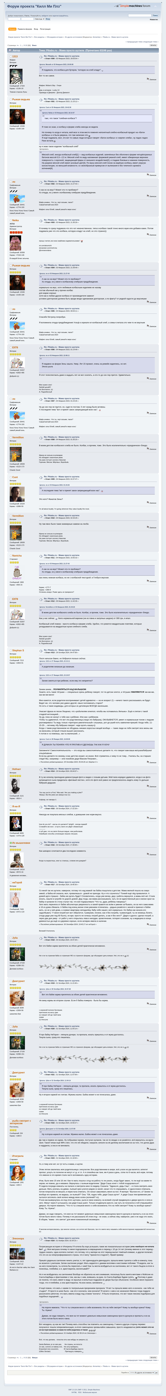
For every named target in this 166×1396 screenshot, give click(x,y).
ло (13, 182)
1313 (15, 56)
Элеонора (18, 1238)
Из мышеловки (21, 843)
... (23, 45)
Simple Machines (94, 1390)
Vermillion (18, 437)
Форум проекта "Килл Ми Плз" (34, 6)
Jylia (15, 938)
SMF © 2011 (82, 1390)
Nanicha (17, 555)
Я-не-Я (16, 806)
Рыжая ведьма (21, 99)
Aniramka (96, 37)
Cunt (15, 477)
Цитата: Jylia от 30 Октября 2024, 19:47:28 (55, 989)
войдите (45, 16)
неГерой (17, 882)
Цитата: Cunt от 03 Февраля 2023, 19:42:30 (55, 107)
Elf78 (15, 347)
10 (26, 45)
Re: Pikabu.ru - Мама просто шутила (61, 56)
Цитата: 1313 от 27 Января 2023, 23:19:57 (54, 675)
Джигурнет (18, 981)
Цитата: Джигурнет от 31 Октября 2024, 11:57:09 (57, 1129)
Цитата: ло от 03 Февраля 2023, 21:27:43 (54, 273)
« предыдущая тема (134, 42)
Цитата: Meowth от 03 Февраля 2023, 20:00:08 (56, 64)
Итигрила (17, 1156)
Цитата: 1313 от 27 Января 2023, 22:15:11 (54, 661)
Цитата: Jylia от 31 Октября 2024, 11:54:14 (55, 1080)
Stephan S (18, 650)
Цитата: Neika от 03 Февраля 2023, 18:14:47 (58, 113)
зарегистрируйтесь (60, 16)
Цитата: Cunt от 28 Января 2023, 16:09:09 (54, 739)
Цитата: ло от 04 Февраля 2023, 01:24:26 (54, 485)
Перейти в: (125, 1372)
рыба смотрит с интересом (20, 1122)
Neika (15, 220)
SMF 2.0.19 (72, 1390)
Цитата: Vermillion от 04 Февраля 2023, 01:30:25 (57, 607)
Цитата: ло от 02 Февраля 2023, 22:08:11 (54, 355)
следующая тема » (150, 42)
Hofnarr (16, 769)
